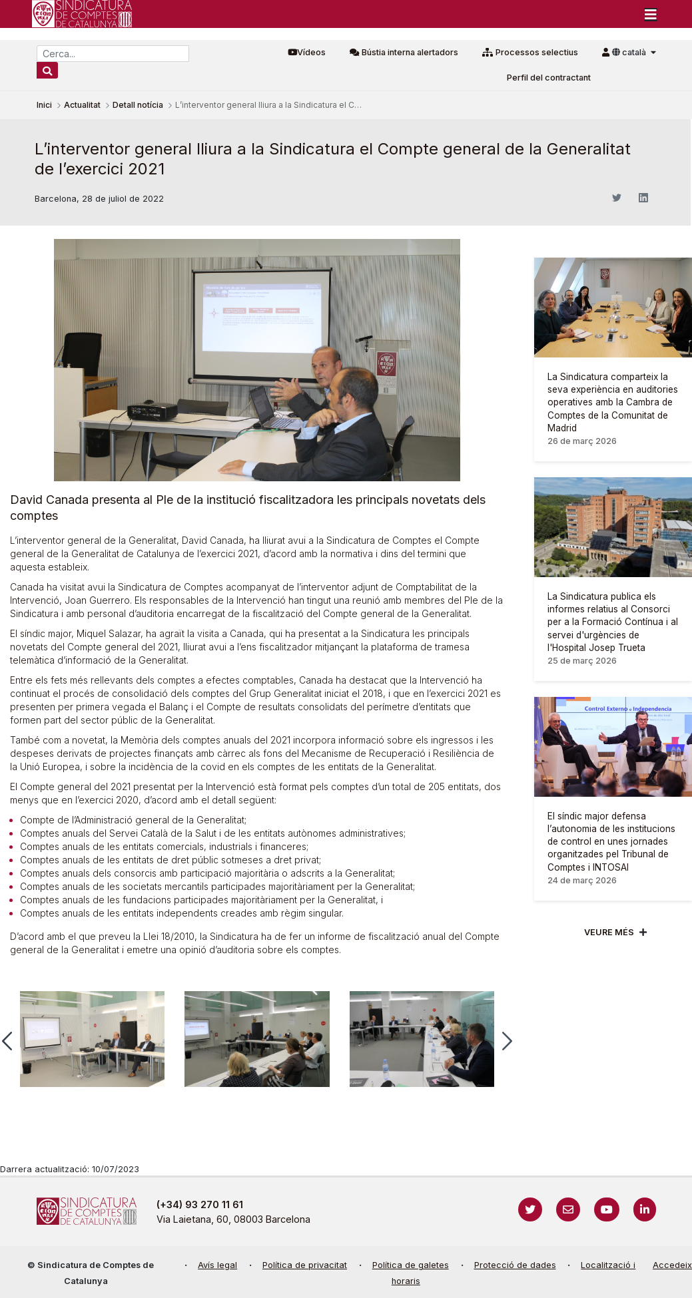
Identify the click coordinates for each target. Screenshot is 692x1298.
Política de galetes (410, 1265)
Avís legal (217, 1265)
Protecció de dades (515, 1265)
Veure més (609, 932)
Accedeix (672, 1265)
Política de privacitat (304, 1265)
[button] (507, 1041)
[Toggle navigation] (650, 14)
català (630, 52)
